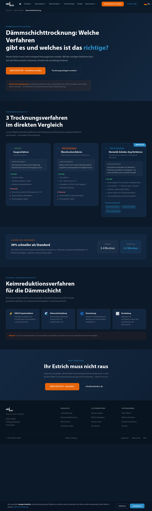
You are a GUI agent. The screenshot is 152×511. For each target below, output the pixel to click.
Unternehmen (90, 4)
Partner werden (97, 413)
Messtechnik (65, 422)
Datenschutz (136, 438)
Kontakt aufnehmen (129, 422)
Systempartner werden (112, 4)
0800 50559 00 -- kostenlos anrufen (25, 71)
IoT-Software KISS (67, 426)
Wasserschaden (55, 4)
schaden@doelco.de (94, 387)
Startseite (9, 10)
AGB (144, 438)
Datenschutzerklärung (20, 507)
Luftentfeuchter (66, 413)
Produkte (28, 4)
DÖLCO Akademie (98, 417)
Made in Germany (128, 417)
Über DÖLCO (126, 413)
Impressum (125, 438)
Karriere (125, 426)
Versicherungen (69, 4)
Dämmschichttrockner (69, 417)
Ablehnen (122, 506)
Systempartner (40, 4)
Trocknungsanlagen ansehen (64, 71)
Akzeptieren (137, 506)
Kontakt (79, 4)
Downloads (95, 426)
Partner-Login (132, 4)
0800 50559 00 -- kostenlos (62, 387)
